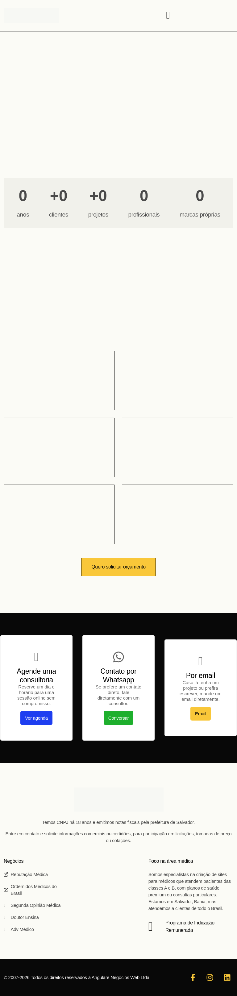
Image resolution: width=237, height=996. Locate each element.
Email (200, 713)
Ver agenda (36, 718)
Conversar (118, 718)
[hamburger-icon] (168, 15)
